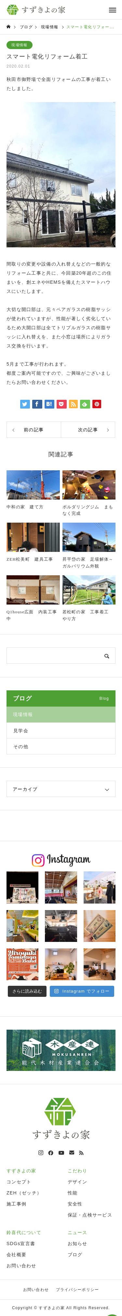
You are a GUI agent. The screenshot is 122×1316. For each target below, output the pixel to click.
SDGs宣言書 (21, 1243)
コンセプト (19, 1181)
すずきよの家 (21, 1170)
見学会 (20, 730)
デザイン (78, 1181)
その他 (20, 746)
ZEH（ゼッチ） (24, 1192)
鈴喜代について (24, 1232)
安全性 (75, 1203)
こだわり (78, 1170)
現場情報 (19, 45)
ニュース (78, 1232)
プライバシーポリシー (77, 1289)
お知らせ (78, 1243)
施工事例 (16, 1203)
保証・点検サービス (90, 1215)
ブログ (75, 1254)
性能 (73, 1192)
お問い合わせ (21, 1265)
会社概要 (16, 1254)
